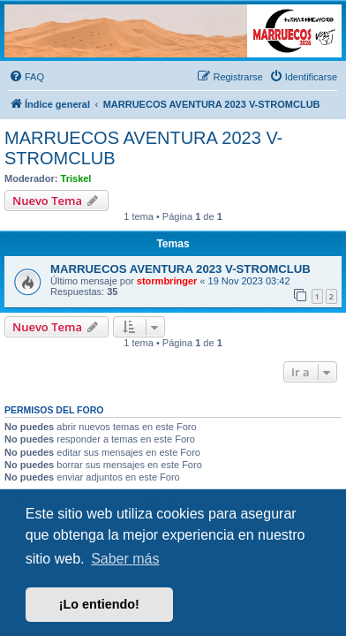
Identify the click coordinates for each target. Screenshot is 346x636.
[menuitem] (26, 76)
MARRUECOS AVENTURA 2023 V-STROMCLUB (143, 148)
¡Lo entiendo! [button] (99, 604)
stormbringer (167, 281)
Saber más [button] (125, 558)
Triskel (76, 178)
